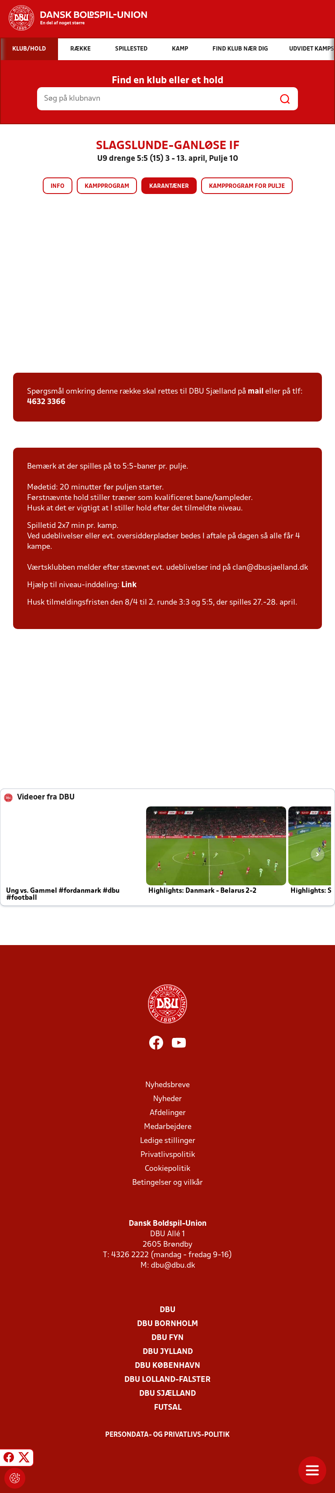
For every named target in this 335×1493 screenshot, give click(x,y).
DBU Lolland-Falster (167, 1380)
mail (255, 391)
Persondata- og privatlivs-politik (167, 1435)
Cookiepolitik (167, 1169)
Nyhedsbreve (167, 1085)
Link (129, 585)
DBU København (167, 1366)
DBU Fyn (167, 1338)
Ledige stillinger (167, 1141)
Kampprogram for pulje (247, 186)
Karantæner (169, 186)
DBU (167, 1310)
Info (58, 186)
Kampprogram (107, 186)
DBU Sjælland (167, 1394)
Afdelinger (168, 1113)
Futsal (167, 1407)
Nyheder (167, 1099)
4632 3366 (46, 402)
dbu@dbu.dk (173, 1265)
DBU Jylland (168, 1352)
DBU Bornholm (167, 1324)
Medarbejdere (167, 1127)
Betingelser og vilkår (167, 1183)
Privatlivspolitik (167, 1155)
